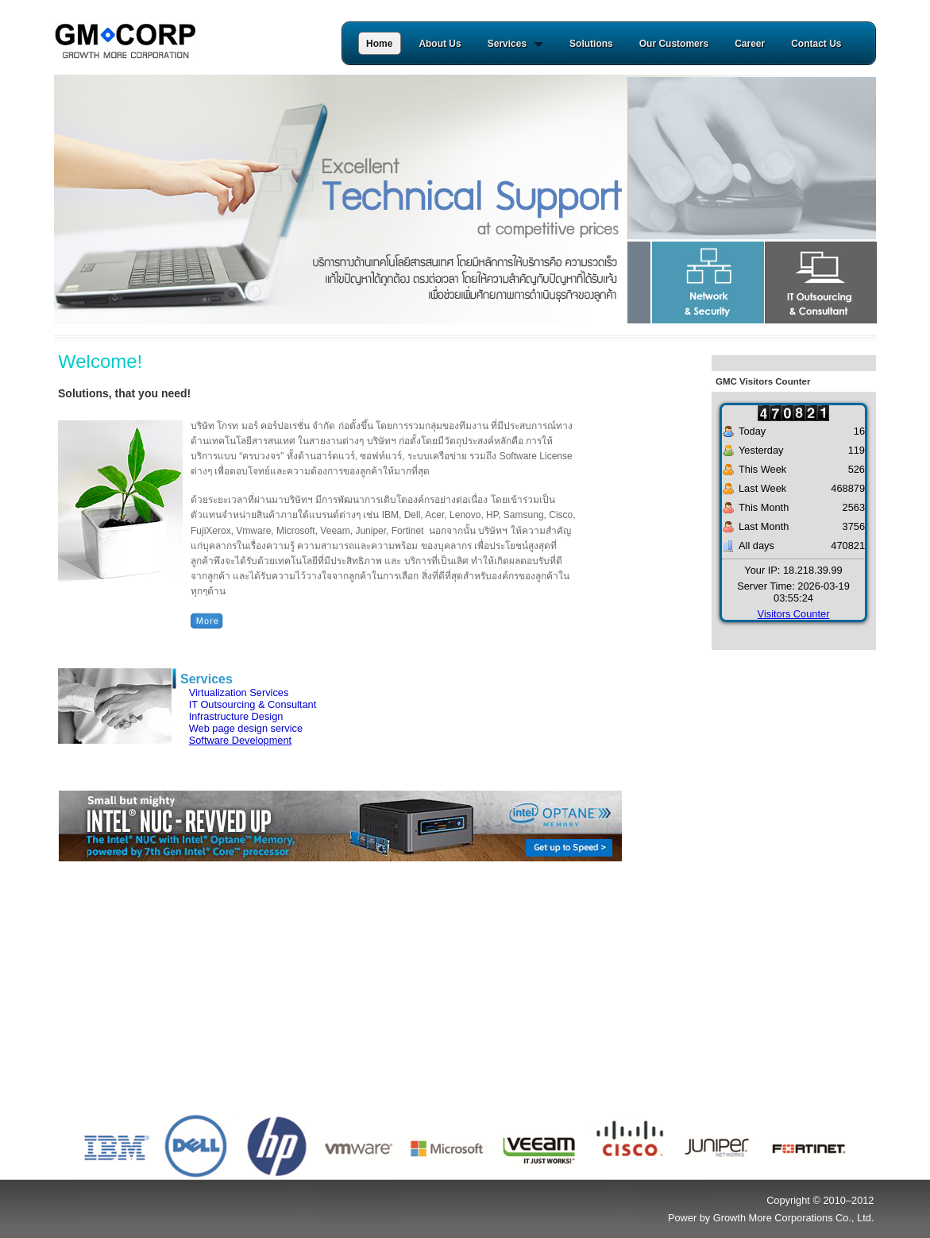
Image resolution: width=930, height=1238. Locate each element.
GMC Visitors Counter (763, 381)
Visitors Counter (794, 614)
